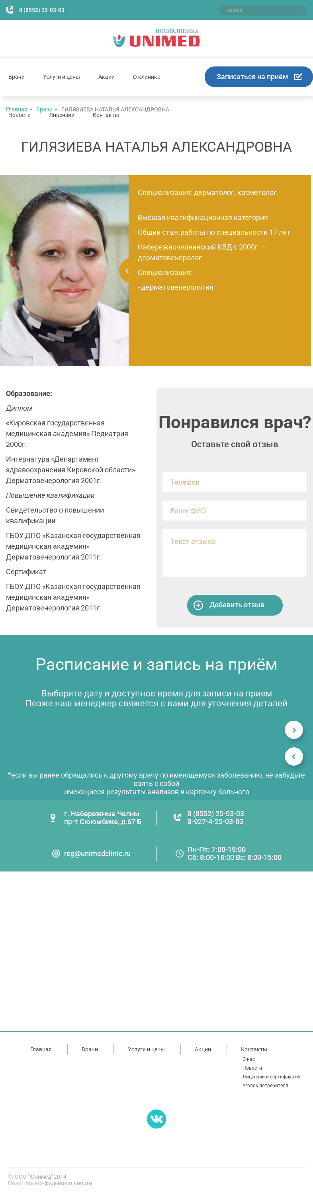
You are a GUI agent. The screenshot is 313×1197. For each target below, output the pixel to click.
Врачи (16, 77)
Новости (19, 115)
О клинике (146, 77)
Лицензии (61, 115)
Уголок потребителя (265, 1085)
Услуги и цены (61, 77)
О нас (249, 1059)
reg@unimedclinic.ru (97, 853)
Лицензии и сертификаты (271, 1077)
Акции (106, 77)
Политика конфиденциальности (50, 1183)
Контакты (106, 115)
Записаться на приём (252, 76)
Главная (41, 1049)
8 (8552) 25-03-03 (42, 10)
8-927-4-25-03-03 (215, 821)
